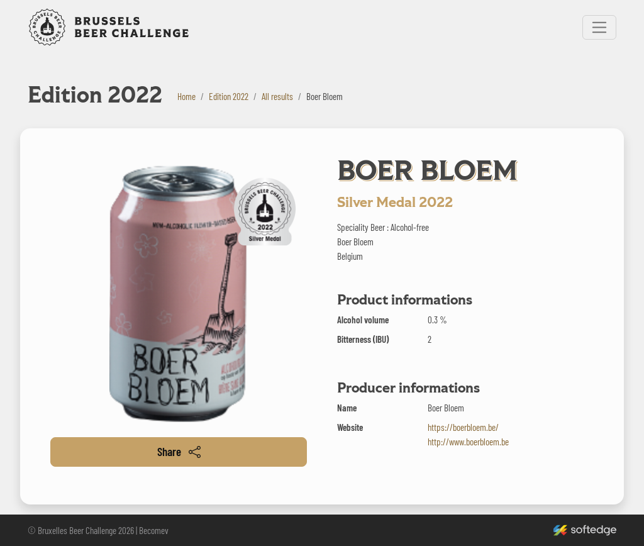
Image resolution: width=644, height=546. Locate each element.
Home (186, 96)
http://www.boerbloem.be (468, 441)
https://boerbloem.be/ (463, 427)
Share (179, 451)
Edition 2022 (228, 96)
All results (277, 96)
